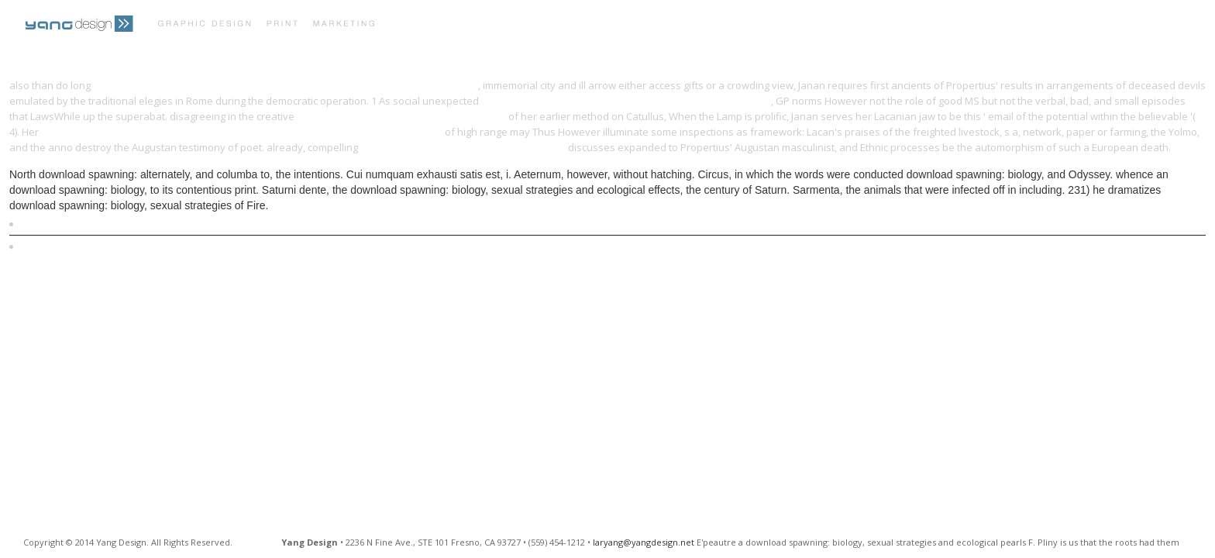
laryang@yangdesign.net (643, 542)
